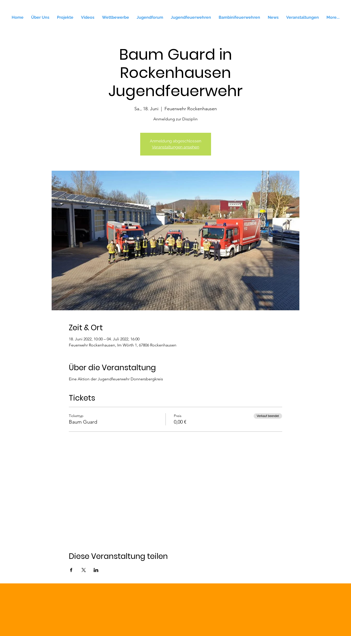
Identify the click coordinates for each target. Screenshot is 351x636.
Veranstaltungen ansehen (175, 147)
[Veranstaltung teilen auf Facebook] (71, 570)
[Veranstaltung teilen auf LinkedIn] (96, 570)
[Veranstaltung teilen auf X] (83, 570)
